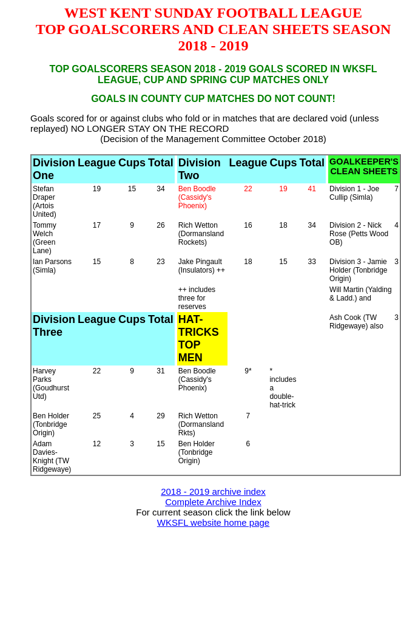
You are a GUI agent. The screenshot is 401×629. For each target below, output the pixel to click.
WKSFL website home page (213, 522)
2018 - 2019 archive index (213, 491)
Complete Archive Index (213, 502)
